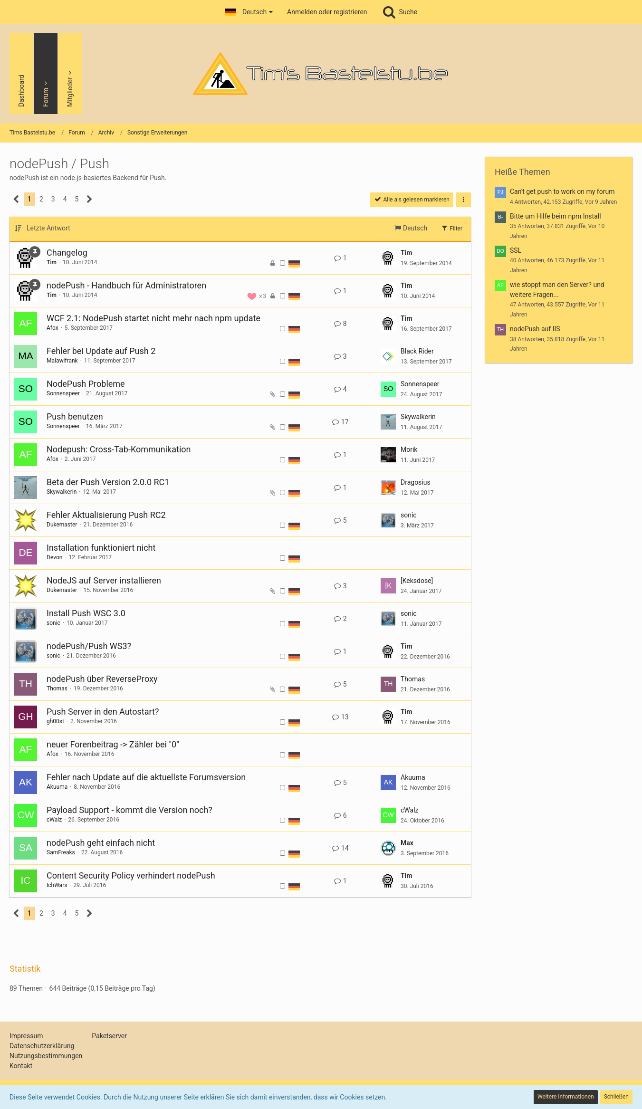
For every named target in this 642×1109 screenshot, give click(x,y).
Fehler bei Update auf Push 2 (101, 351)
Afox (52, 328)
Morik (409, 449)
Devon (54, 557)
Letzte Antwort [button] (48, 228)
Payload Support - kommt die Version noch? (129, 810)
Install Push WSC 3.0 (86, 613)
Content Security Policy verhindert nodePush (131, 875)
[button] (249, 12)
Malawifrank (62, 360)
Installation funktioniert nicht (101, 548)
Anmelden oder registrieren (327, 12)
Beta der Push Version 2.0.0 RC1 (108, 482)
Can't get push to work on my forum (562, 191)
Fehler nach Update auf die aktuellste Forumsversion (146, 777)
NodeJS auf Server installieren (104, 580)
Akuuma (57, 787)
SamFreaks (61, 852)
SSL (515, 250)
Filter (451, 228)
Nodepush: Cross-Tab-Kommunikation (119, 449)
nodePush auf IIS (535, 329)
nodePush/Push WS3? (89, 646)
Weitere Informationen (565, 1096)
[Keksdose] (417, 580)
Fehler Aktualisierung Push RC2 (106, 515)
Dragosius (416, 482)
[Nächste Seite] (89, 199)
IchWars (57, 885)
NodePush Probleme (86, 384)
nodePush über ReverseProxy (102, 679)
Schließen (616, 1096)
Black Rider (417, 351)
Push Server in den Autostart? (103, 712)
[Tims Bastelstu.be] (321, 74)
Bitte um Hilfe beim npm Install (555, 216)
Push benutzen (75, 416)
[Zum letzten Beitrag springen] (388, 258)
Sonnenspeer (63, 393)
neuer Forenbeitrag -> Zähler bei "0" (113, 744)
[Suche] (399, 12)
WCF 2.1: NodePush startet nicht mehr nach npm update (153, 318)
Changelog (67, 253)
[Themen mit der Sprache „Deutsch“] (294, 263)
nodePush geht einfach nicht (101, 843)
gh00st (55, 721)
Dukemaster (62, 524)
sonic (409, 515)
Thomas (57, 688)
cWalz (54, 819)
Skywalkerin (418, 417)
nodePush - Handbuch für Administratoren (126, 285)
